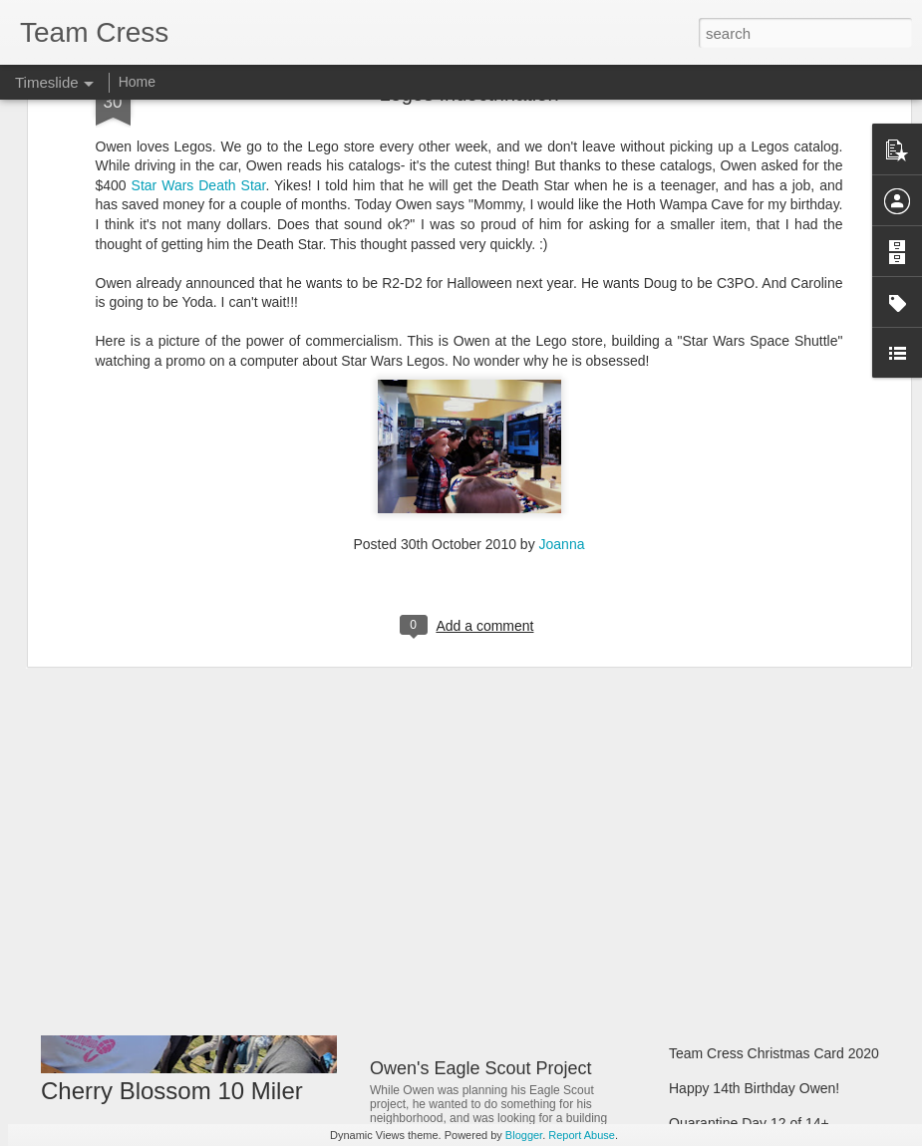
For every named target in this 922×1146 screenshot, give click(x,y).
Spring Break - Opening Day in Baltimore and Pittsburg (587, 1024)
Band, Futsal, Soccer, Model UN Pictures (795, 844)
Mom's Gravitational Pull (744, 1018)
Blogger (523, 1135)
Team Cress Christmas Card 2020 (774, 1053)
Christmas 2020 (718, 984)
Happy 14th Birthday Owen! (754, 1088)
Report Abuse (581, 1135)
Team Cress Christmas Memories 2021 (789, 879)
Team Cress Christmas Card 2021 (774, 914)
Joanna (562, 302)
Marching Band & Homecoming (765, 809)
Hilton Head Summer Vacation (762, 774)
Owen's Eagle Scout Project (481, 1068)
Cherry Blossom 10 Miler (172, 1090)
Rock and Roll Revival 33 (470, 778)
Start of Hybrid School (736, 949)
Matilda (399, 923)
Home (137, 82)
